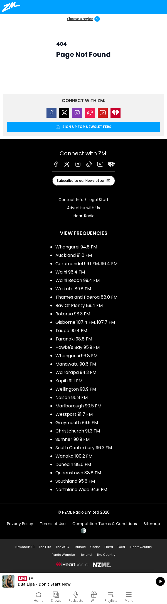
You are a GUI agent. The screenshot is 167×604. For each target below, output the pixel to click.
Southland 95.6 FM (75, 481)
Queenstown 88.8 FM (78, 473)
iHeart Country (140, 547)
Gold (121, 547)
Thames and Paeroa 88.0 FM (86, 297)
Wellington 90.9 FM (75, 389)
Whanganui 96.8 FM (76, 355)
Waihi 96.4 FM (70, 272)
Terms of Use (53, 523)
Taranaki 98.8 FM (73, 339)
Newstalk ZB (24, 547)
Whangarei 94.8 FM (76, 247)
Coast (95, 547)
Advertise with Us (83, 208)
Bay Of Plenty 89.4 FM (79, 305)
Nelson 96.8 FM (71, 397)
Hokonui (86, 554)
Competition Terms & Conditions (104, 523)
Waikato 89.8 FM (73, 289)
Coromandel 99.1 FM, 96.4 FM (86, 263)
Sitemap (152, 523)
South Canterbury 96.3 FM (83, 447)
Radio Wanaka (63, 554)
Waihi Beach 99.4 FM (77, 280)
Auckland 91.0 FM (73, 255)
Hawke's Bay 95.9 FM (77, 347)
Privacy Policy (20, 523)
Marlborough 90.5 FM (78, 406)
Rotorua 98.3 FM (72, 314)
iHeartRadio (84, 216)
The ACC (62, 547)
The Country (106, 554)
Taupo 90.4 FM (71, 330)
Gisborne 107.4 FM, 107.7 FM (85, 322)
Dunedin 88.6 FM (73, 464)
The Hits (45, 547)
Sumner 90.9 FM (72, 439)
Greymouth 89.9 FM (76, 422)
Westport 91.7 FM (74, 414)
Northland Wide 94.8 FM (81, 489)
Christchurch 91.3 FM (77, 431)
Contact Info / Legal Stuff (83, 199)
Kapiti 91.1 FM (68, 381)
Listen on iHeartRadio (83, 581)
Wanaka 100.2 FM (73, 456)
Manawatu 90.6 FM (75, 364)
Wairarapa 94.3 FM (75, 372)
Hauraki (79, 547)
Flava (108, 547)
